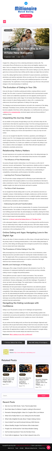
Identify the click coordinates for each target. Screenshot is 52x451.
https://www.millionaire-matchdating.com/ (24, 352)
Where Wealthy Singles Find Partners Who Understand (21, 425)
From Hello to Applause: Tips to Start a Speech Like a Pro (22, 435)
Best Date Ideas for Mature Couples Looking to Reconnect (25, 380)
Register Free (26, 15)
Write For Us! (11, 448)
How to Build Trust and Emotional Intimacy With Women (22, 422)
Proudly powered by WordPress (23, 445)
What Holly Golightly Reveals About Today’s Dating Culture (22, 419)
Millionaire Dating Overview (31, 448)
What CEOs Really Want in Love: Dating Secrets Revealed (22, 415)
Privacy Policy (42, 448)
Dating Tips (7, 43)
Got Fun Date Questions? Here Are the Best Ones (20, 432)
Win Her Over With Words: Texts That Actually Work (8, 379)
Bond (19, 57)
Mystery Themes (45, 445)
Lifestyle (22, 448)
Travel (16, 448)
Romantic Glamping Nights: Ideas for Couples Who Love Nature (41, 382)
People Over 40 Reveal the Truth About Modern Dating (21, 428)
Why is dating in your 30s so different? (21, 334)
